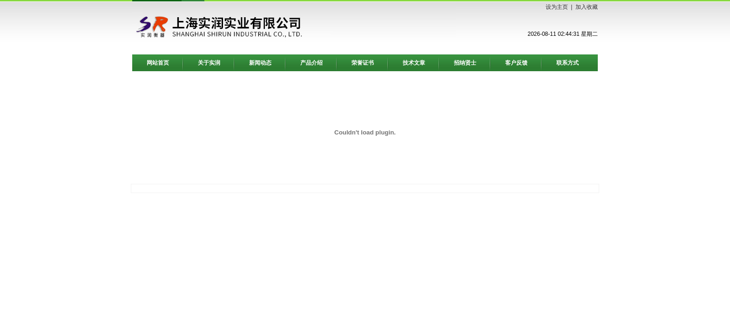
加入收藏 (586, 7)
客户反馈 (516, 63)
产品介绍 (311, 63)
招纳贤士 (465, 63)
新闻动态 (260, 63)
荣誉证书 (362, 63)
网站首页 (158, 63)
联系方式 (567, 63)
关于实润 (209, 63)
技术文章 (414, 63)
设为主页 (557, 7)
